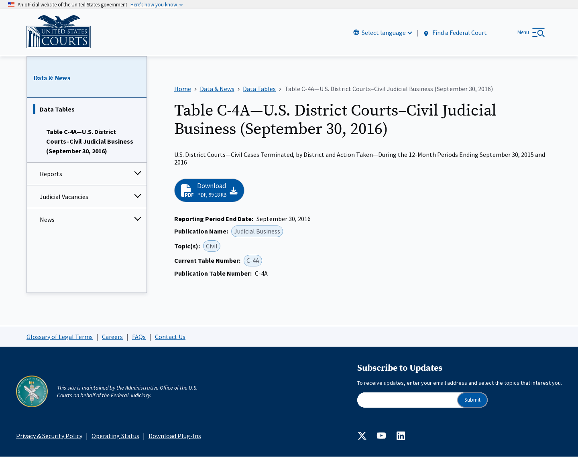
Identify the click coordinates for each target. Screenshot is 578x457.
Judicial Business (257, 231)
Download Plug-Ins (175, 436)
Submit (472, 399)
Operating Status (115, 436)
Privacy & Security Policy (49, 436)
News (47, 220)
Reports (51, 174)
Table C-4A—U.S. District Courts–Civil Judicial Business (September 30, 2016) (89, 141)
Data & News (51, 78)
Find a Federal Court (454, 32)
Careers (112, 337)
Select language (384, 32)
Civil (212, 246)
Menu (523, 32)
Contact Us (170, 337)
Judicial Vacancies (64, 197)
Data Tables (57, 110)
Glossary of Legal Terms (59, 337)
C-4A (252, 261)
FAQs (139, 337)
